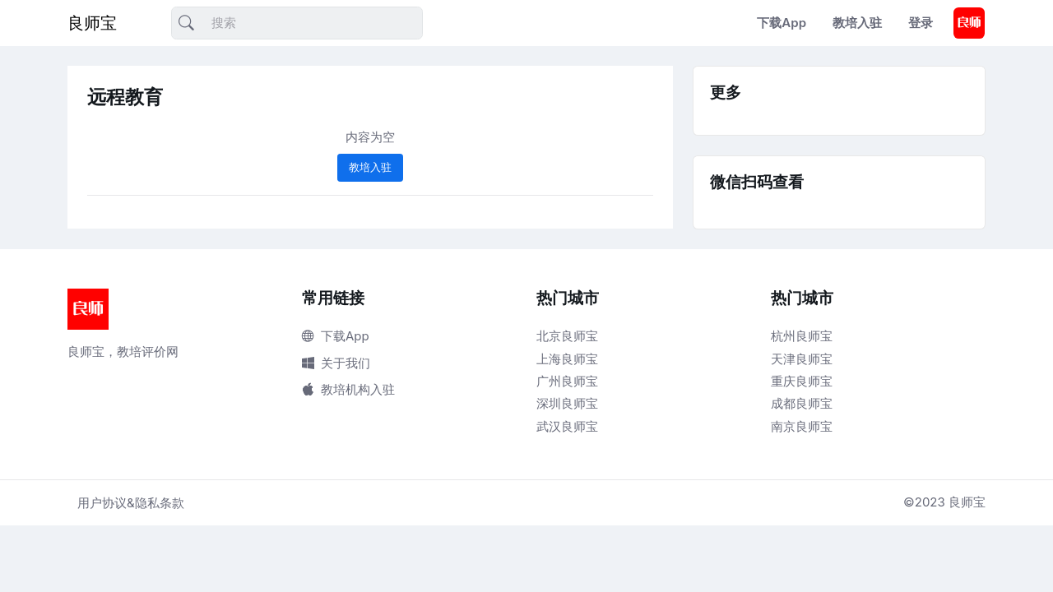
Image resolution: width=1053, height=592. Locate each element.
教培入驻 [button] (370, 166)
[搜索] (297, 23)
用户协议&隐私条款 (130, 503)
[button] (969, 23)
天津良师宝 (802, 359)
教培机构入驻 (348, 389)
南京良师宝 (802, 426)
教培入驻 (857, 22)
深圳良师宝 (567, 403)
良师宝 (92, 23)
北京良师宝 (567, 336)
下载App (781, 22)
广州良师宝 (567, 381)
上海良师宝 (567, 359)
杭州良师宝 (802, 336)
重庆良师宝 (802, 381)
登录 (920, 22)
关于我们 (336, 363)
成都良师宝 (802, 403)
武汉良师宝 (567, 426)
